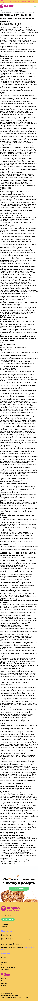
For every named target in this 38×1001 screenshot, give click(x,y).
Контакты (4, 985)
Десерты (4, 962)
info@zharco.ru (4, 541)
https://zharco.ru (5, 54)
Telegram (4, 926)
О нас (3, 980)
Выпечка (4, 957)
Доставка (4, 983)
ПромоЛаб (14, 995)
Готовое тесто (6, 960)
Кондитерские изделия (8, 967)
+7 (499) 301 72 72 (7, 915)
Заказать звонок (8, 919)
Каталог (3, 978)
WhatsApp (4, 924)
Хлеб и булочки (6, 969)
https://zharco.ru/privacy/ (8, 863)
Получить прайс (19, 888)
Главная (3, 10)
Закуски (4, 965)
